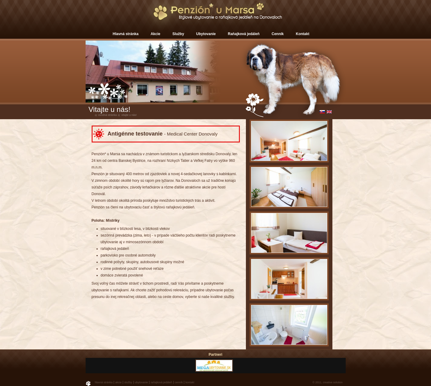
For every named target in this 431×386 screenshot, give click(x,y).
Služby (178, 34)
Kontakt (302, 34)
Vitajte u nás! (129, 114)
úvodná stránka (107, 114)
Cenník (278, 34)
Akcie (155, 34)
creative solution (332, 382)
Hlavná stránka (126, 34)
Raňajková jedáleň (244, 34)
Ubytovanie (206, 34)
